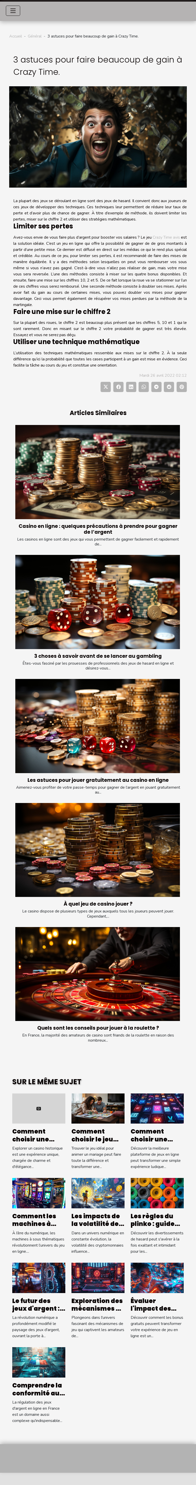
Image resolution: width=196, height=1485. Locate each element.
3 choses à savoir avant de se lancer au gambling (98, 656)
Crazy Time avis (166, 237)
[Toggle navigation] (13, 11)
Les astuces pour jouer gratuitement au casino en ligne (98, 780)
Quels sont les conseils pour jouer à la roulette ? (98, 1028)
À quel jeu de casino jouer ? (98, 903)
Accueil (15, 36)
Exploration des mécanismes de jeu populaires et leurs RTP (97, 1312)
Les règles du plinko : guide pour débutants (156, 1224)
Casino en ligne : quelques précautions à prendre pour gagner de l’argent (98, 529)
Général (35, 36)
